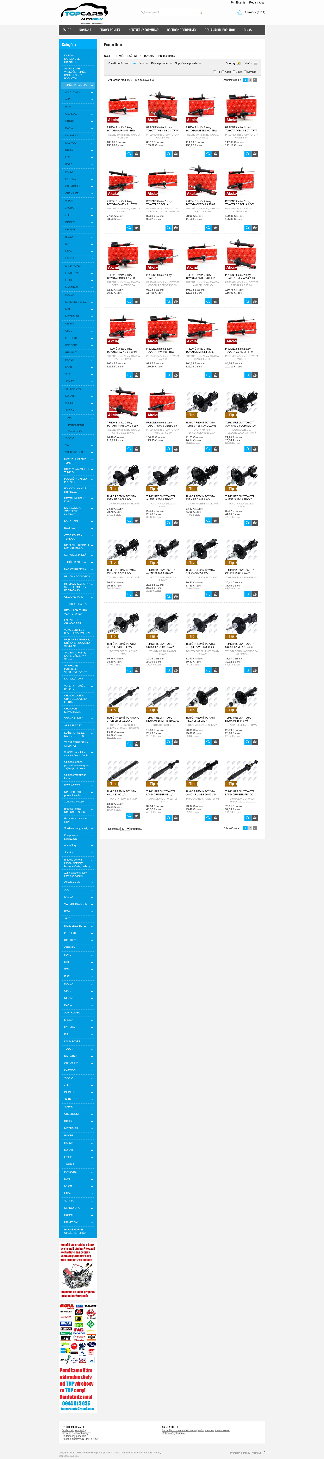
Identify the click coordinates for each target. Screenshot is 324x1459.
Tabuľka (247, 63)
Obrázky (230, 63)
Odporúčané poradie (186, 63)
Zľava (239, 71)
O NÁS (248, 29)
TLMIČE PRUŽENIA (127, 56)
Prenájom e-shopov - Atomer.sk (247, 1453)
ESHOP (67, 29)
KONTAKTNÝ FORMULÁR (144, 29)
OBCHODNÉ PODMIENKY (182, 29)
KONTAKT (85, 29)
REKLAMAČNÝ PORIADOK (220, 29)
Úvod (107, 56)
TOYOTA (149, 56)
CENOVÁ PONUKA (109, 29)
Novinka (251, 71)
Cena (141, 63)
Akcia (228, 71)
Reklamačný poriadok (74, 1436)
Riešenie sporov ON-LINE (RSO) (80, 1439)
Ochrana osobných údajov (76, 1433)
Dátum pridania (159, 63)
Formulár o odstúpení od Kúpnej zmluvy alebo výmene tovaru (196, 1430)
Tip (218, 71)
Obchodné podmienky (74, 1430)
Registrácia (256, 2)
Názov (128, 63)
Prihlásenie (238, 2)
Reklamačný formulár (173, 1433)
